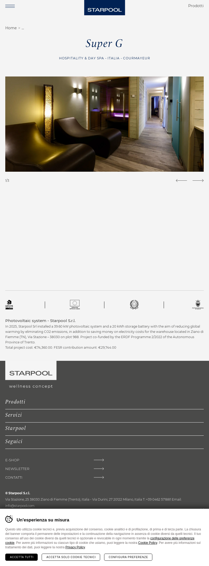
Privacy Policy (75, 547)
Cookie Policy (147, 543)
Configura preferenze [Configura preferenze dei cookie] (128, 557)
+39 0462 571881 (158, 499)
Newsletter (17, 469)
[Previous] (181, 180)
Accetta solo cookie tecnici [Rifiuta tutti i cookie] (71, 557)
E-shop (12, 460)
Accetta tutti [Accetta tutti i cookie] (21, 557)
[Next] (198, 180)
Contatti (13, 477)
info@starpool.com (20, 506)
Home (11, 28)
